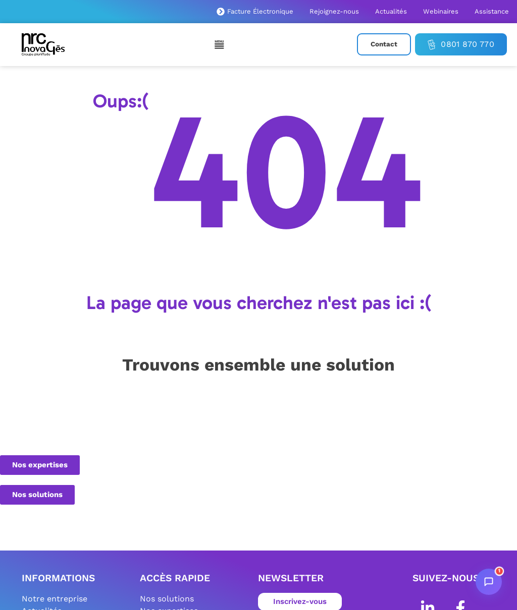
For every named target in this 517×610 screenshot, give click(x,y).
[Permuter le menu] (220, 44)
